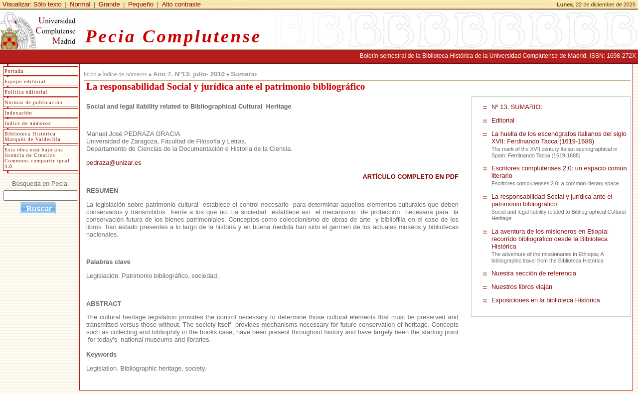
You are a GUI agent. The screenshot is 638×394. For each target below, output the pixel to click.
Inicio (90, 74)
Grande (109, 4)
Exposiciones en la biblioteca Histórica (545, 300)
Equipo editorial (25, 81)
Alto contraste (181, 4)
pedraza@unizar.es (113, 162)
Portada (13, 71)
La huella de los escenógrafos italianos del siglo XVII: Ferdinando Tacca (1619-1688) (559, 137)
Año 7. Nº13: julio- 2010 (189, 74)
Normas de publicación (33, 102)
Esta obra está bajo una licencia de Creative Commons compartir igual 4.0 (37, 158)
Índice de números (124, 74)
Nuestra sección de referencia (533, 273)
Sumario (244, 74)
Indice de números (27, 123)
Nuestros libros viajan (521, 286)
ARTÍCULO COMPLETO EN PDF (410, 176)
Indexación (18, 113)
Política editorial (25, 92)
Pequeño (141, 4)
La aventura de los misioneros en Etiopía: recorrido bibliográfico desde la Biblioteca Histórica (550, 239)
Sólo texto (47, 4)
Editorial (502, 120)
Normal (80, 4)
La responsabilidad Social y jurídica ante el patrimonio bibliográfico (552, 200)
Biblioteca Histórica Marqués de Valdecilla (32, 136)
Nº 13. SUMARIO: (516, 107)
